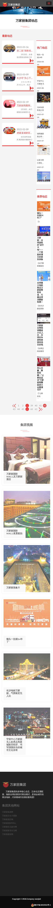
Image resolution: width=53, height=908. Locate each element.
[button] (51, 7)
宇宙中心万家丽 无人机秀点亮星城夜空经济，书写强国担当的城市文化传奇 (14, 746)
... (27, 405)
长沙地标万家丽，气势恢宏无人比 (14, 695)
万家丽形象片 (13, 590)
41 (40, 405)
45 (23, 409)
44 (18, 409)
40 (36, 405)
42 (45, 405)
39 (31, 405)
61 (36, 409)
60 (31, 409)
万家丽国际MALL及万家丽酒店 (14, 478)
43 (14, 409)
